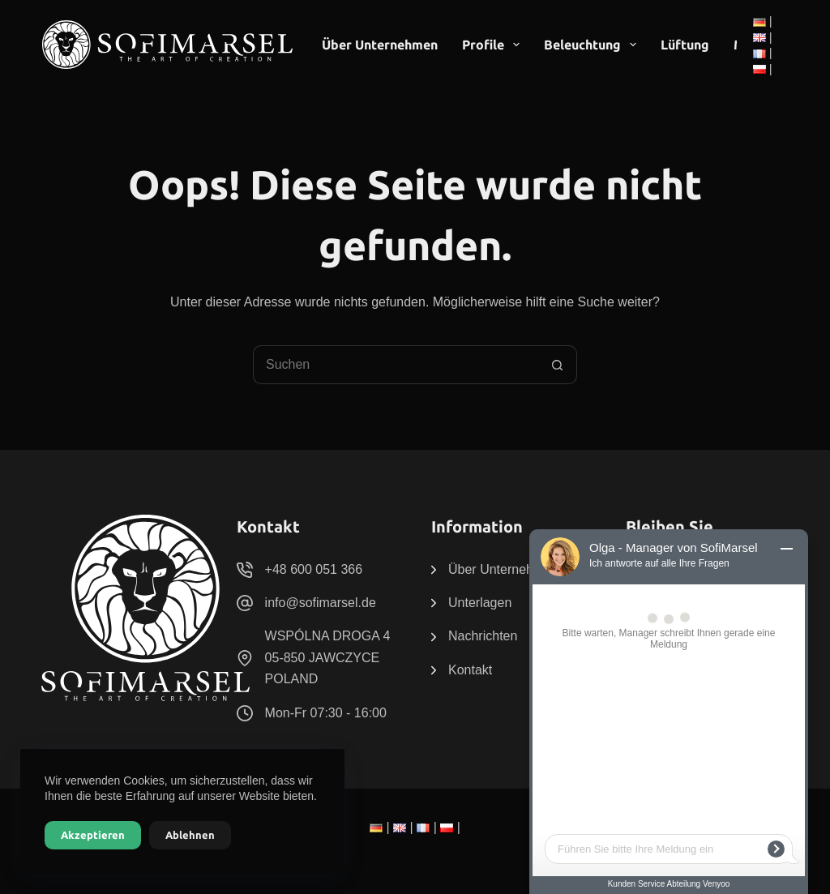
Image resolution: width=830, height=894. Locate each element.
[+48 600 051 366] (245, 570)
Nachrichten (482, 636)
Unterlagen (479, 603)
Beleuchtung (593, 44)
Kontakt (470, 670)
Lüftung (685, 44)
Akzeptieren (93, 835)
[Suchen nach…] (395, 364)
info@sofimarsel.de (320, 603)
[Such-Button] (557, 364)
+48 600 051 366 (314, 569)
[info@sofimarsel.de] (245, 603)
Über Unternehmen (380, 44)
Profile (494, 44)
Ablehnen (190, 835)
